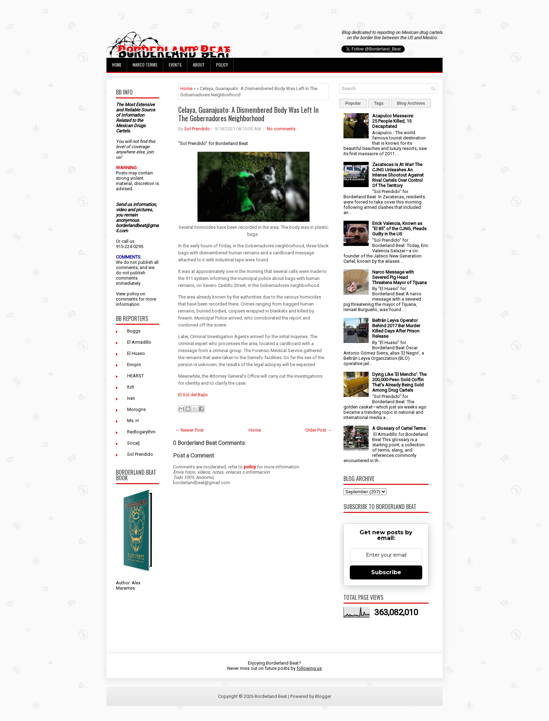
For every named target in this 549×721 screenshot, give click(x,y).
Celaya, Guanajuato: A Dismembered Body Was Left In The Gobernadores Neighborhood (248, 113)
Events (175, 65)
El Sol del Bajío (193, 394)
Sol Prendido (140, 454)
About (199, 65)
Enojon (134, 364)
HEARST (135, 375)
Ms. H (133, 420)
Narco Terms (145, 65)
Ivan (131, 398)
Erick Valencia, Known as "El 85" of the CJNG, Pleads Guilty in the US (399, 228)
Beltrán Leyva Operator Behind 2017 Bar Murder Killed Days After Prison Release (396, 328)
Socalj (133, 443)
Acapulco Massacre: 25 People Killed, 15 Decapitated (393, 121)
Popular (353, 103)
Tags (379, 103)
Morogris (136, 409)
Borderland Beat (271, 696)
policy (133, 293)
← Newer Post (189, 430)
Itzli (130, 387)
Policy (222, 65)
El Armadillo (139, 342)
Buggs (133, 331)
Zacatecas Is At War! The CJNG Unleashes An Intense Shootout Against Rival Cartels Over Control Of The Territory (398, 175)
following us (309, 668)
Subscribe (386, 572)
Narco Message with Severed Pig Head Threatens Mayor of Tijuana (399, 277)
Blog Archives (411, 103)
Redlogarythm (141, 431)
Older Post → (318, 430)
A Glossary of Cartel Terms (399, 428)
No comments (281, 128)
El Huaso (136, 353)
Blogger (323, 696)
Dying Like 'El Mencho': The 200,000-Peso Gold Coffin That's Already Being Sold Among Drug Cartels (399, 382)
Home (116, 65)
